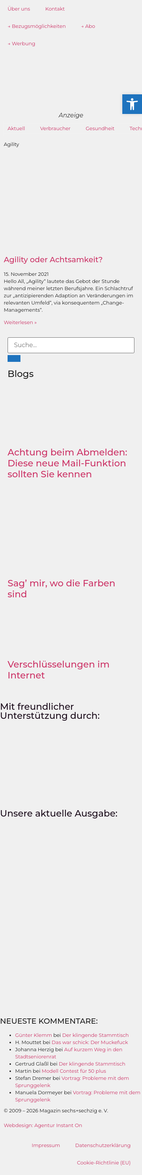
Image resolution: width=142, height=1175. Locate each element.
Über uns (19, 9)
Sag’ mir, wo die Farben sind (61, 589)
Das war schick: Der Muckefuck (89, 1042)
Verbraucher (55, 128)
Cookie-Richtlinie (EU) (104, 1163)
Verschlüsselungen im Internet (58, 670)
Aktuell (16, 128)
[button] (132, 104)
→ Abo (88, 26)
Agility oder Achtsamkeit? (53, 259)
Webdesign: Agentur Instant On (43, 1125)
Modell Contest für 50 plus (74, 1071)
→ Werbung (21, 43)
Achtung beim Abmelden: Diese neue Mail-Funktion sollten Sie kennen (67, 463)
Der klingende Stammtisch (95, 1035)
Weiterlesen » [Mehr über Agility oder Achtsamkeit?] (20, 322)
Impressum (46, 1145)
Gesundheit (100, 128)
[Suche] (14, 358)
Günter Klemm (33, 1035)
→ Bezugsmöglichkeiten (37, 26)
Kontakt (55, 9)
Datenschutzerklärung (103, 1145)
